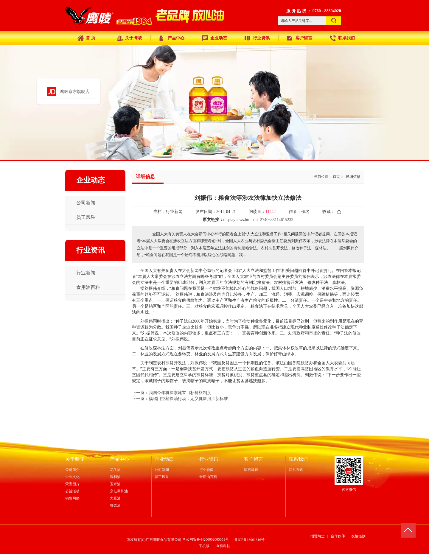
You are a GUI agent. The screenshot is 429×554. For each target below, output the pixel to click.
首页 (336, 177)
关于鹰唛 (74, 459)
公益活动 (72, 491)
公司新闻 (162, 470)
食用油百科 (208, 477)
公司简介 (72, 470)
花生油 (115, 470)
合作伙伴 (338, 536)
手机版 (204, 546)
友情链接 (358, 536)
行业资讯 (208, 459)
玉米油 (115, 484)
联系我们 (298, 459)
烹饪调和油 (119, 491)
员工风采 (162, 477)
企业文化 (72, 477)
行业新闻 (206, 470)
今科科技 (223, 546)
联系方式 (296, 470)
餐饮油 (115, 505)
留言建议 (251, 470)
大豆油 (115, 498)
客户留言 (253, 459)
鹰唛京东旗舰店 (74, 91)
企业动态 (164, 459)
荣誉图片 (72, 484)
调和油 (115, 477)
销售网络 (72, 498)
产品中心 (119, 459)
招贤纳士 (317, 536)
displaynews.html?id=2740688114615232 (258, 219)
